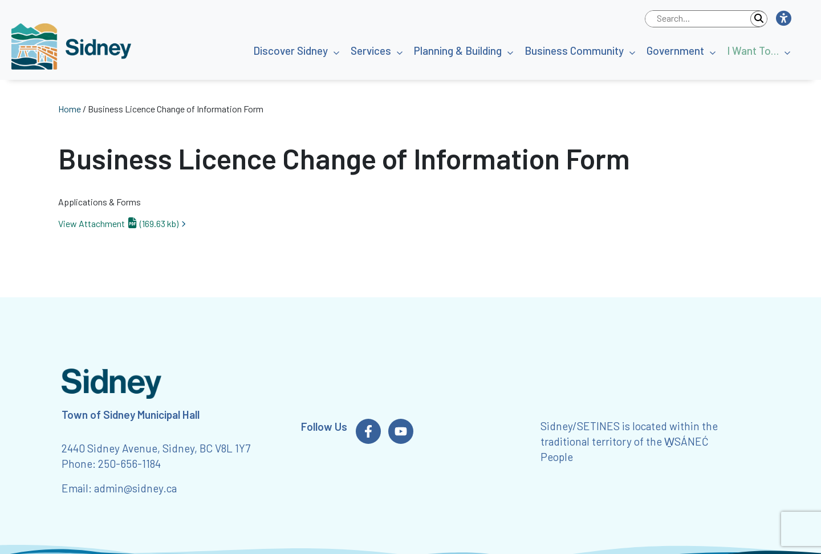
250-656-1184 (129, 463)
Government (675, 50)
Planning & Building (458, 50)
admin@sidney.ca (135, 488)
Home (69, 108)
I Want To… (753, 50)
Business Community (574, 50)
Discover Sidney (290, 50)
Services (371, 50)
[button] (783, 18)
